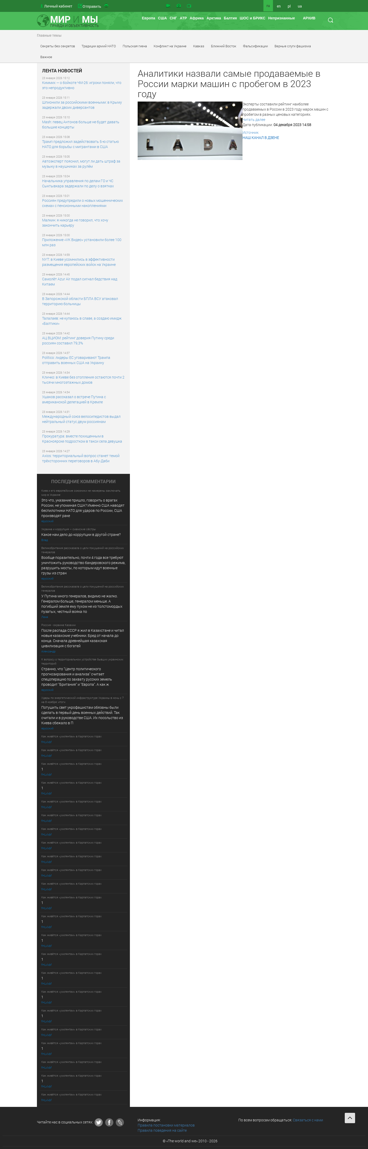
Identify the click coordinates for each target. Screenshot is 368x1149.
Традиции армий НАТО (99, 46)
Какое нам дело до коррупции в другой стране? (81, 534)
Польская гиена (135, 46)
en (279, 6)
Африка (197, 18)
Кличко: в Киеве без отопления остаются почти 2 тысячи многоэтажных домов (83, 380)
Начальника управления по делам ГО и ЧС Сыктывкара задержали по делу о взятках (78, 183)
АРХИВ (309, 18)
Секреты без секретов (57, 46)
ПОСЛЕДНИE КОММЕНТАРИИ (83, 481)
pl (289, 6)
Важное (46, 57)
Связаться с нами (308, 1119)
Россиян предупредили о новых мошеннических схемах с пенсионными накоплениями (82, 203)
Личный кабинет (58, 6)
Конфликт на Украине (170, 46)
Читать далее (253, 119)
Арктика (214, 18)
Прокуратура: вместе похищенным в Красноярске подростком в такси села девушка (82, 439)
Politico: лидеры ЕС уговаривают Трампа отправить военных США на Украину (76, 360)
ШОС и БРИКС (252, 18)
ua (300, 6)
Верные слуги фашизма (293, 46)
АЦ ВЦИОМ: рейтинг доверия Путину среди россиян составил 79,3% (78, 340)
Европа (148, 18)
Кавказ (198, 46)
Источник (250, 132)
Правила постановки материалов (166, 1125)
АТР (183, 18)
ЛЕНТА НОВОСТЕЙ (62, 70)
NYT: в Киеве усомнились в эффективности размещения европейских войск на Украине (79, 262)
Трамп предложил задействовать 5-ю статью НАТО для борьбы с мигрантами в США (80, 144)
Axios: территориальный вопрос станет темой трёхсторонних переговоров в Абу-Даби (81, 458)
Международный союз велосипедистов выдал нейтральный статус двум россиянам (81, 419)
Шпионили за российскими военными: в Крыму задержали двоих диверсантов (82, 105)
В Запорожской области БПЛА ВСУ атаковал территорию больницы (80, 301)
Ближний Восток (223, 46)
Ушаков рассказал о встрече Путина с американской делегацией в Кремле (74, 399)
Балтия (230, 18)
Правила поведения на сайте (162, 1130)
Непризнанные (281, 18)
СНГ (173, 18)
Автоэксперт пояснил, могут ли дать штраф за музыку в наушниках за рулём (81, 164)
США (162, 18)
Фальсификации (255, 46)
